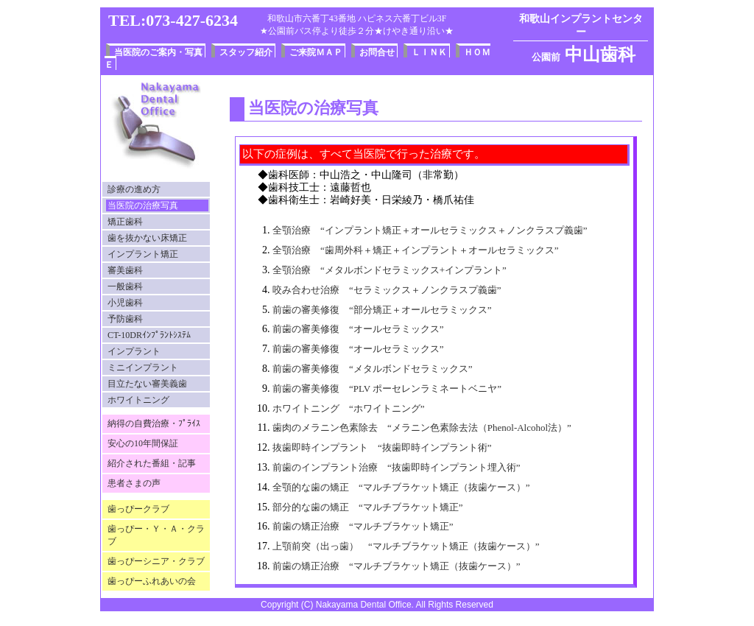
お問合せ (377, 52)
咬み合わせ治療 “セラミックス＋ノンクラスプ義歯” (386, 289)
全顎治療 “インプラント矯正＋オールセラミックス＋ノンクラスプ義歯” (430, 230)
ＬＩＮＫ (429, 52)
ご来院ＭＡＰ (315, 52)
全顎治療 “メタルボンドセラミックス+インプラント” (389, 269)
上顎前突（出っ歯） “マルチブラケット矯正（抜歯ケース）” (406, 546)
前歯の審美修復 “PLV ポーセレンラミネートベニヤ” (386, 388)
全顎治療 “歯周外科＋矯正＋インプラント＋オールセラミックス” (415, 250)
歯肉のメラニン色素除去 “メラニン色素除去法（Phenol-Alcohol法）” (421, 427)
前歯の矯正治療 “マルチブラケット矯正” (363, 526)
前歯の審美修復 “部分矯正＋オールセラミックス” (382, 309)
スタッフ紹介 (245, 52)
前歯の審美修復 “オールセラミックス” (358, 328)
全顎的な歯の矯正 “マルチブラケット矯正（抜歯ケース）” (401, 487)
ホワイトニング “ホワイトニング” (348, 408)
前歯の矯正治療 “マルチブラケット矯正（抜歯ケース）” (396, 566)
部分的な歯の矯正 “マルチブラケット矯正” (367, 507)
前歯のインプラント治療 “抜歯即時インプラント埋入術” (396, 467)
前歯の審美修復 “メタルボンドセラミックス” (372, 368)
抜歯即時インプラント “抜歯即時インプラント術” (382, 447)
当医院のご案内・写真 (158, 52)
